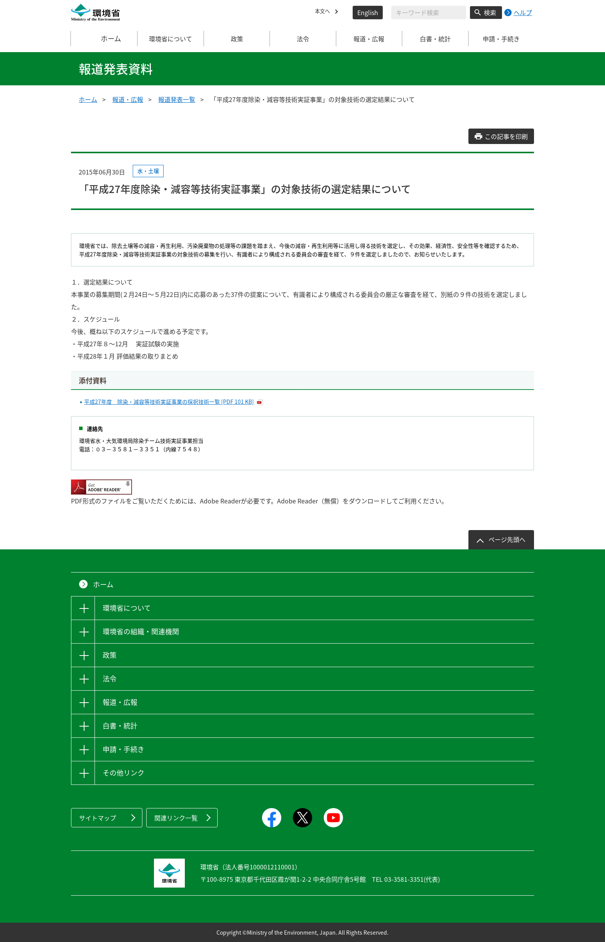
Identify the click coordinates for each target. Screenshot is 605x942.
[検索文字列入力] (428, 12)
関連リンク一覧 (176, 817)
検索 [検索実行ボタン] (490, 12)
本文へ (324, 12)
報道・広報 (127, 99)
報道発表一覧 (176, 99)
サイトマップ (97, 817)
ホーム (104, 38)
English (367, 12)
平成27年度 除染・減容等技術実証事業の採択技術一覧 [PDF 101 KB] (169, 401)
